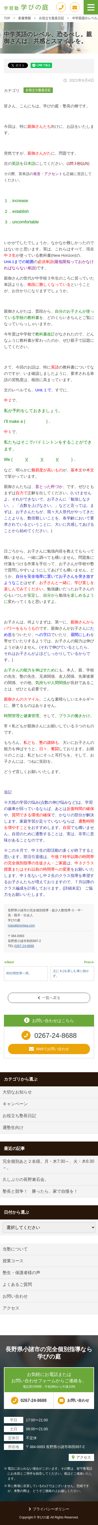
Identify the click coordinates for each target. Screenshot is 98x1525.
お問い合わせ (15, 1296)
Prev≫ (89, 962)
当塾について (15, 1249)
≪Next (9, 962)
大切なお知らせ (17, 1092)
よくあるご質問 (17, 1284)
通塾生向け (13, 1127)
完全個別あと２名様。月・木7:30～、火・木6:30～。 (48, 1164)
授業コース (13, 1261)
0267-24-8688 (24, 946)
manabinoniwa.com (21, 925)
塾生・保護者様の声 (21, 1272)
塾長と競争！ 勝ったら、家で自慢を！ (40, 1191)
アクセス (11, 1308)
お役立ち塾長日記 (38, 90)
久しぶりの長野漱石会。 (26, 1179)
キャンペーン (15, 1104)
